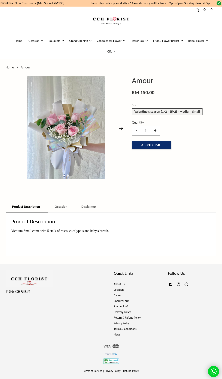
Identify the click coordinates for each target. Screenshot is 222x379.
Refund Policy (131, 371)
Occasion (35, 41)
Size (134, 105)
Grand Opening (80, 41)
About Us (119, 284)
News (117, 334)
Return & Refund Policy (127, 317)
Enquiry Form (121, 301)
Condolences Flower (111, 41)
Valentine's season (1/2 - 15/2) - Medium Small (167, 112)
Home (18, 41)
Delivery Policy (122, 312)
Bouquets (56, 41)
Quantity (138, 122)
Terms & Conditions (125, 329)
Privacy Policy (122, 323)
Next (121, 128)
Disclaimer (88, 207)
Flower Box (139, 41)
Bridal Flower (198, 41)
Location (119, 289)
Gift (111, 51)
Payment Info (121, 306)
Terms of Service (92, 371)
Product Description (26, 207)
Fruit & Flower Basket (168, 41)
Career (118, 295)
